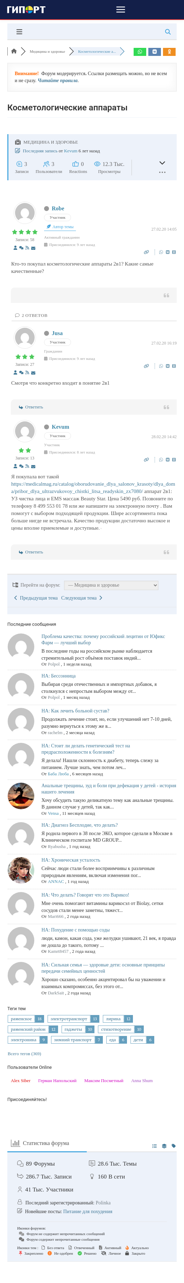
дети (138, 1039)
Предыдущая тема (36, 598)
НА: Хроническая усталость (70, 860)
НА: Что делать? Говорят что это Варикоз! (85, 895)
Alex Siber (20, 1080)
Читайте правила (57, 80)
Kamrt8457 (58, 951)
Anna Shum (142, 1080)
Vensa (53, 813)
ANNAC (56, 881)
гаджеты (73, 1029)
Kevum (70, 150)
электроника (23, 1039)
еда (112, 1039)
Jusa (57, 333)
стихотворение (116, 1029)
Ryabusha (57, 846)
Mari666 (56, 916)
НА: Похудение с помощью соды (75, 930)
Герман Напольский (57, 1080)
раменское (21, 1018)
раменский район (28, 1029)
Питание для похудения (87, 1211)
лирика (113, 1018)
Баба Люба (58, 773)
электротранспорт (69, 1018)
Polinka (103, 1202)
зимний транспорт (73, 1039)
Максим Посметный (103, 1080)
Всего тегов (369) (24, 1053)
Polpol (54, 664)
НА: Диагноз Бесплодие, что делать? (79, 825)
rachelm (55, 732)
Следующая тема (81, 598)
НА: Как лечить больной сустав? (75, 710)
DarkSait (56, 992)
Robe (58, 208)
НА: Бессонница (58, 676)
